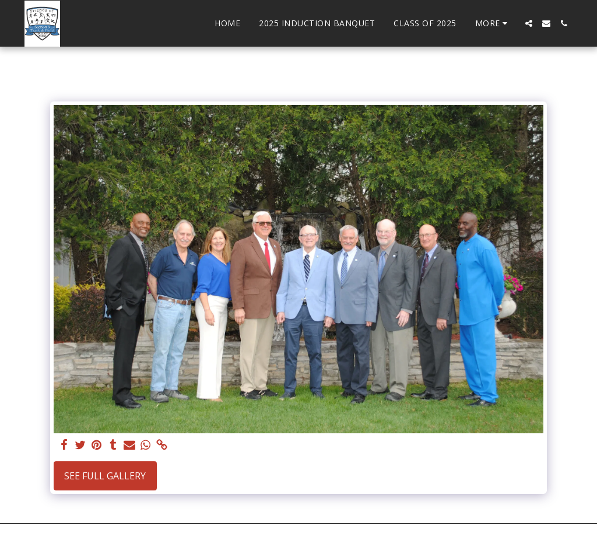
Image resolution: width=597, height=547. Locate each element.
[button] (529, 23)
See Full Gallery (105, 475)
